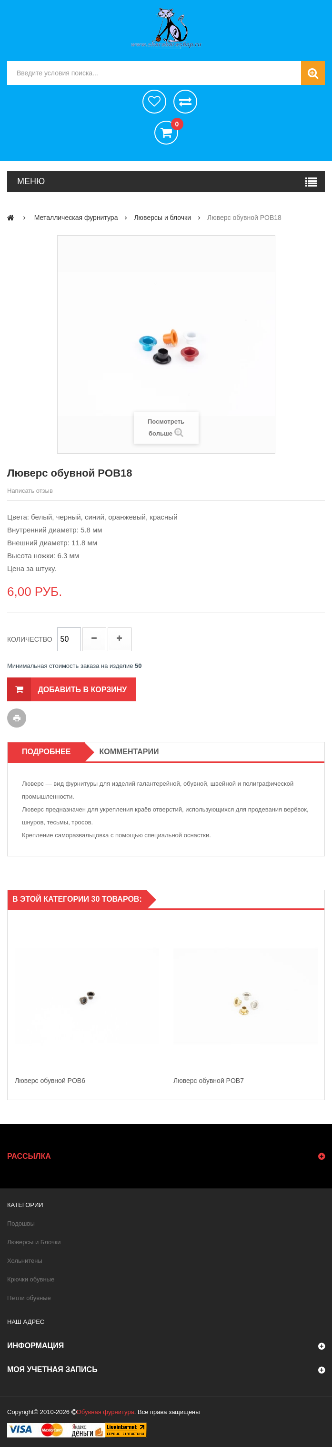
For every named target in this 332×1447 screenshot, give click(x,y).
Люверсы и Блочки (34, 1242)
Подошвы (21, 1223)
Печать (16, 718)
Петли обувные (29, 1297)
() (174, 125)
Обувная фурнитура (105, 1412)
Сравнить (185, 102)
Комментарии (129, 752)
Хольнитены (24, 1260)
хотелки (154, 102)
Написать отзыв (30, 490)
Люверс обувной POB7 (208, 1080)
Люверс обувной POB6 (50, 1080)
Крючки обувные (30, 1279)
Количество (29, 639)
